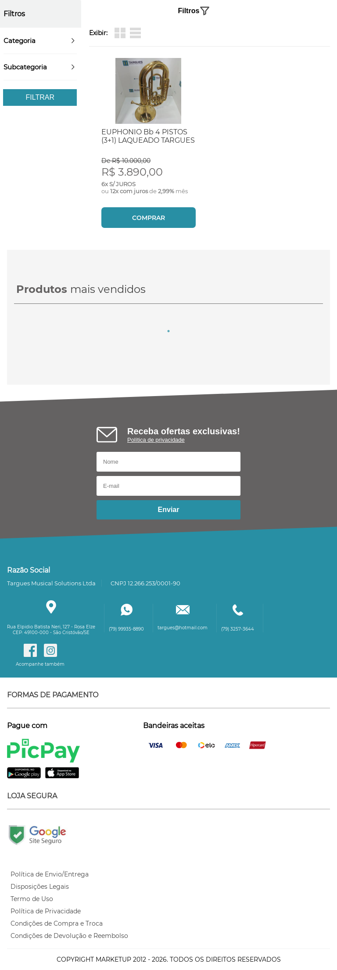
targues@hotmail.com (183, 628)
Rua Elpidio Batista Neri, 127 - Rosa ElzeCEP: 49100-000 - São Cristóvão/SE (51, 629)
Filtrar (40, 97)
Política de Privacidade (46, 911)
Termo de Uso (32, 899)
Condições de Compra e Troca (57, 923)
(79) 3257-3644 (237, 629)
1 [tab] (168, 331)
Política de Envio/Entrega (50, 874)
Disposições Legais (40, 887)
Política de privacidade (156, 439)
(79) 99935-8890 (126, 629)
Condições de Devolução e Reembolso (69, 936)
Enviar (168, 509)
